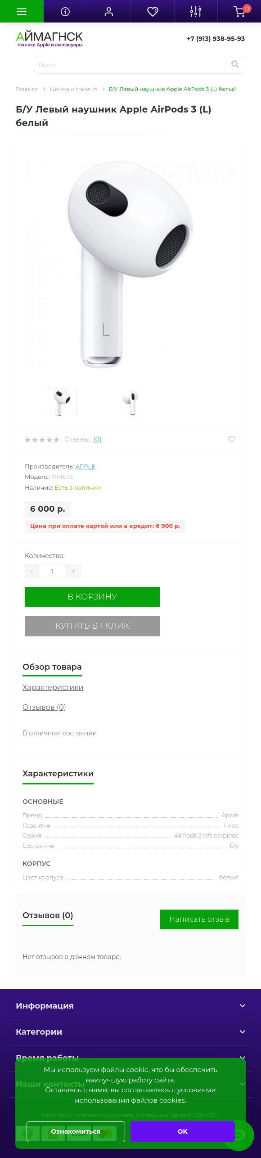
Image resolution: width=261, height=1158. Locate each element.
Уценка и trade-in (73, 89)
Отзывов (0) (44, 707)
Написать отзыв (199, 919)
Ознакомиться (75, 1131)
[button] (108, 11)
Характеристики (53, 687)
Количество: (45, 556)
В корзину (92, 597)
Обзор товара (52, 667)
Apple (85, 466)
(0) (97, 439)
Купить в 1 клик (92, 626)
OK (183, 1131)
